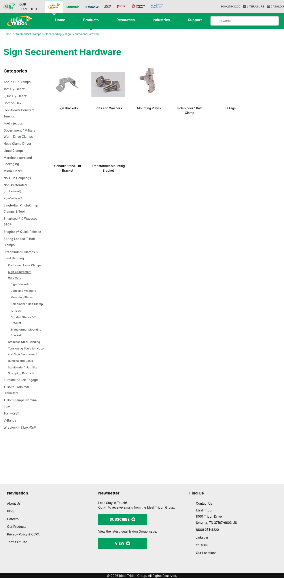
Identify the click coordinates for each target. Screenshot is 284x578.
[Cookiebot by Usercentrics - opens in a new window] (28, 569)
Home (7, 34)
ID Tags (16, 328)
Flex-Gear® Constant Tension (20, 113)
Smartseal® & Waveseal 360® (23, 222)
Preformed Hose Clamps (20, 274)
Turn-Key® (12, 437)
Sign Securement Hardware (88, 34)
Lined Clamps (14, 151)
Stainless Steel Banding (25, 359)
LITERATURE (253, 6)
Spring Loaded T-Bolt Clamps (21, 248)
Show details (232, 569)
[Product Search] (248, 21)
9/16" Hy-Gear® (16, 96)
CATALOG (275, 6)
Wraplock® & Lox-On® (21, 451)
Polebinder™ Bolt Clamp (23, 319)
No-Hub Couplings (18, 178)
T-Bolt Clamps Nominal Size (22, 427)
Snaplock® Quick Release (17, 235)
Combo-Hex (13, 103)
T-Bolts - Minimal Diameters (17, 413)
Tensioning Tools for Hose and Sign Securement (23, 372)
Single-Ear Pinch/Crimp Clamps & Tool (22, 208)
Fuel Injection (14, 123)
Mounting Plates (22, 309)
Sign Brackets (20, 296)
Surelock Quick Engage (22, 403)
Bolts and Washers (24, 303)
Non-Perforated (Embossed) (16, 188)
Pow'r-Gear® (14, 198)
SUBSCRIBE (123, 519)
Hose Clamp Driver (19, 144)
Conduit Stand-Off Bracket (25, 338)
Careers (13, 519)
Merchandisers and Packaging (19, 161)
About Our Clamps (19, 82)
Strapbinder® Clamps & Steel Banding (40, 34)
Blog (10, 511)
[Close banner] (277, 526)
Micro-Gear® (14, 171)
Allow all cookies (236, 530)
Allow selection (236, 543)
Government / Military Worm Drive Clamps (21, 133)
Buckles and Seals (21, 384)
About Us (14, 503)
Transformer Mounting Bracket (27, 350)
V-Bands (11, 444)
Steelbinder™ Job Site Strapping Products (24, 394)
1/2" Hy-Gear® (15, 89)
